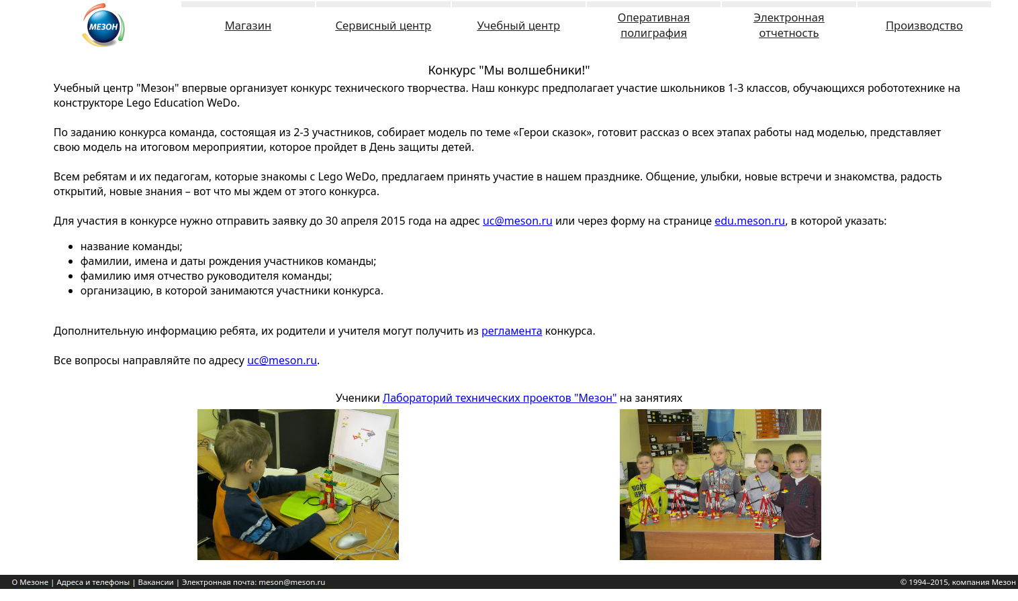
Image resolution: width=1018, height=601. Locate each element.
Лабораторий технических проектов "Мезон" (499, 397)
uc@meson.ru (518, 220)
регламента (512, 330)
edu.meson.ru (749, 220)
